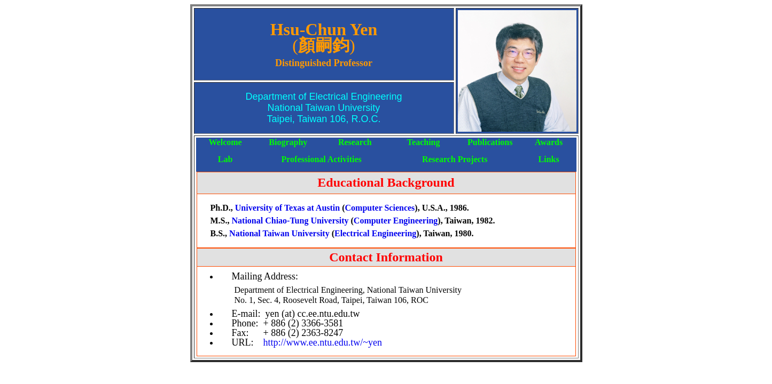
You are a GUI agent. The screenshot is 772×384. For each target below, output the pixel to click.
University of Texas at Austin (288, 207)
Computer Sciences (380, 207)
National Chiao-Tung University (290, 220)
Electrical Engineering (375, 233)
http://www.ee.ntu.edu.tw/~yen (323, 342)
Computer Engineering (396, 220)
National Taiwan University (280, 233)
